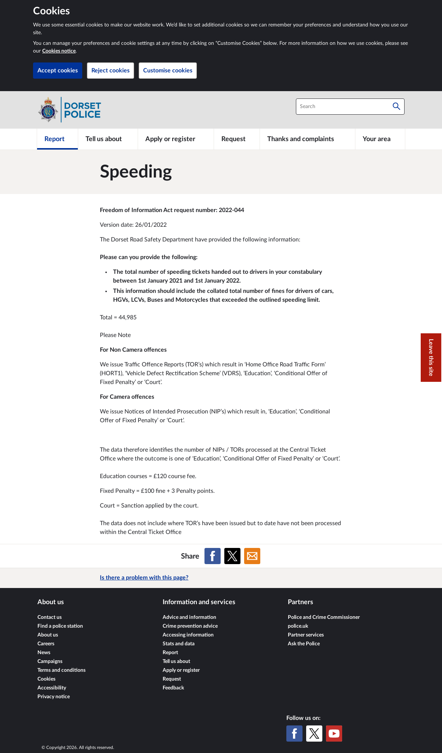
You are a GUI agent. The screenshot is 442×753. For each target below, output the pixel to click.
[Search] (396, 106)
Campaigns (49, 661)
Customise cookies (167, 70)
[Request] (237, 139)
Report (170, 652)
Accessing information (188, 635)
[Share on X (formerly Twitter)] (232, 556)
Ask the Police (304, 643)
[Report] (57, 139)
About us (47, 635)
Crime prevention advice (190, 626)
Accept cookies (57, 70)
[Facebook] (294, 733)
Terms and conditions (61, 670)
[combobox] (350, 106)
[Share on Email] (252, 556)
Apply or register (181, 670)
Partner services (306, 635)
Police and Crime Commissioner (324, 617)
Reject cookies (110, 70)
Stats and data (179, 643)
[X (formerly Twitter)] (314, 733)
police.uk (298, 626)
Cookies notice (59, 51)
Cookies (46, 679)
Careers (45, 643)
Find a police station (60, 626)
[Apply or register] (175, 139)
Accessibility (51, 688)
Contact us (49, 617)
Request (172, 679)
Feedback (173, 688)
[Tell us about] (108, 139)
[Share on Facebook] (212, 556)
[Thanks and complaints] (307, 139)
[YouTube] (334, 733)
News (43, 652)
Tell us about (176, 661)
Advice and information (189, 617)
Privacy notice (53, 696)
